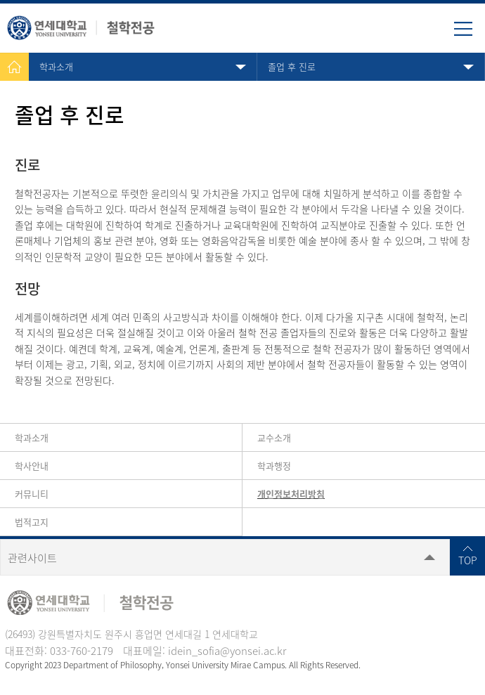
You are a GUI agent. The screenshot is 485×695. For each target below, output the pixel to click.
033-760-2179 (81, 650)
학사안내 (31, 465)
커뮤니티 (31, 493)
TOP (467, 560)
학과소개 (56, 66)
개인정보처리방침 (291, 493)
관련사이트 (32, 558)
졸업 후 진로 (292, 66)
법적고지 (31, 521)
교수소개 (274, 437)
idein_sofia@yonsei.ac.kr (227, 650)
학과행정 (274, 465)
